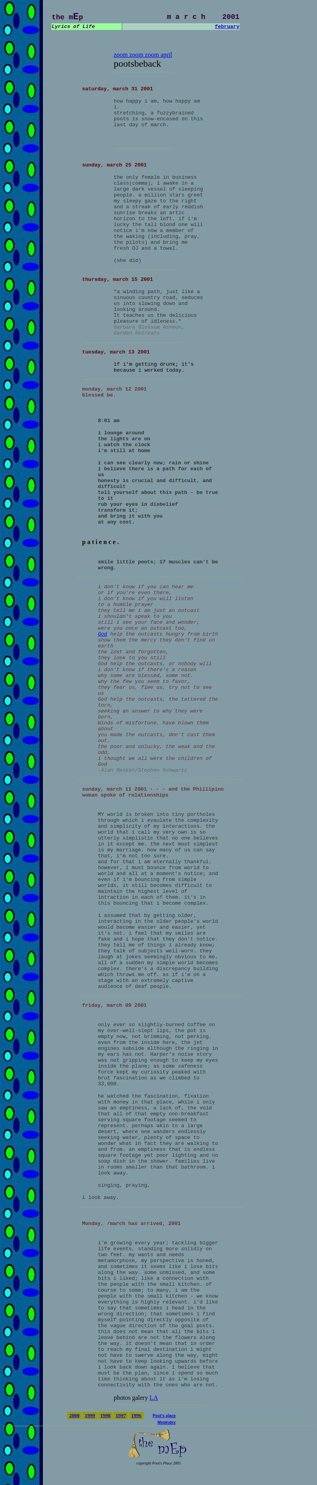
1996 (136, 1415)
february (227, 27)
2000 (74, 1415)
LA (154, 1397)
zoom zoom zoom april (143, 54)
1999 (90, 1415)
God (102, 634)
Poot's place (164, 1416)
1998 (105, 1415)
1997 (121, 1415)
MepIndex (167, 1422)
